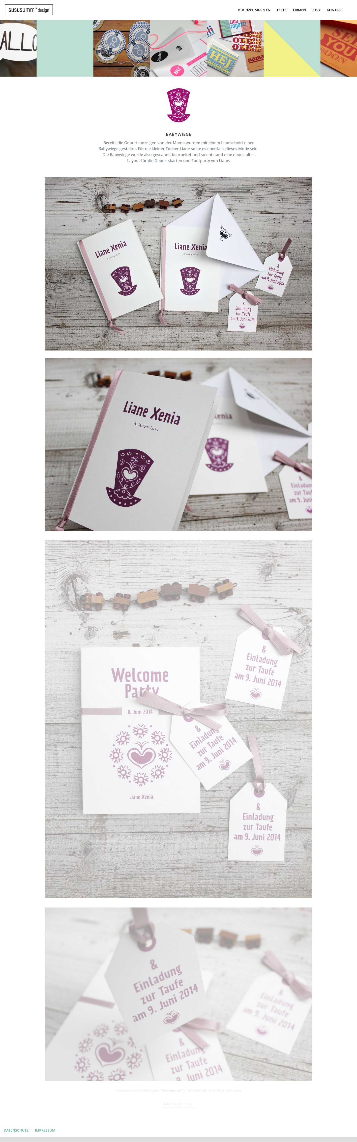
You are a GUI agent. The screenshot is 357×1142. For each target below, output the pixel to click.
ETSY (316, 10)
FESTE (282, 10)
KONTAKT (335, 10)
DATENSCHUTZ (16, 1130)
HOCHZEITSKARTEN (254, 10)
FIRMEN (299, 10)
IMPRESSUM (45, 1130)
